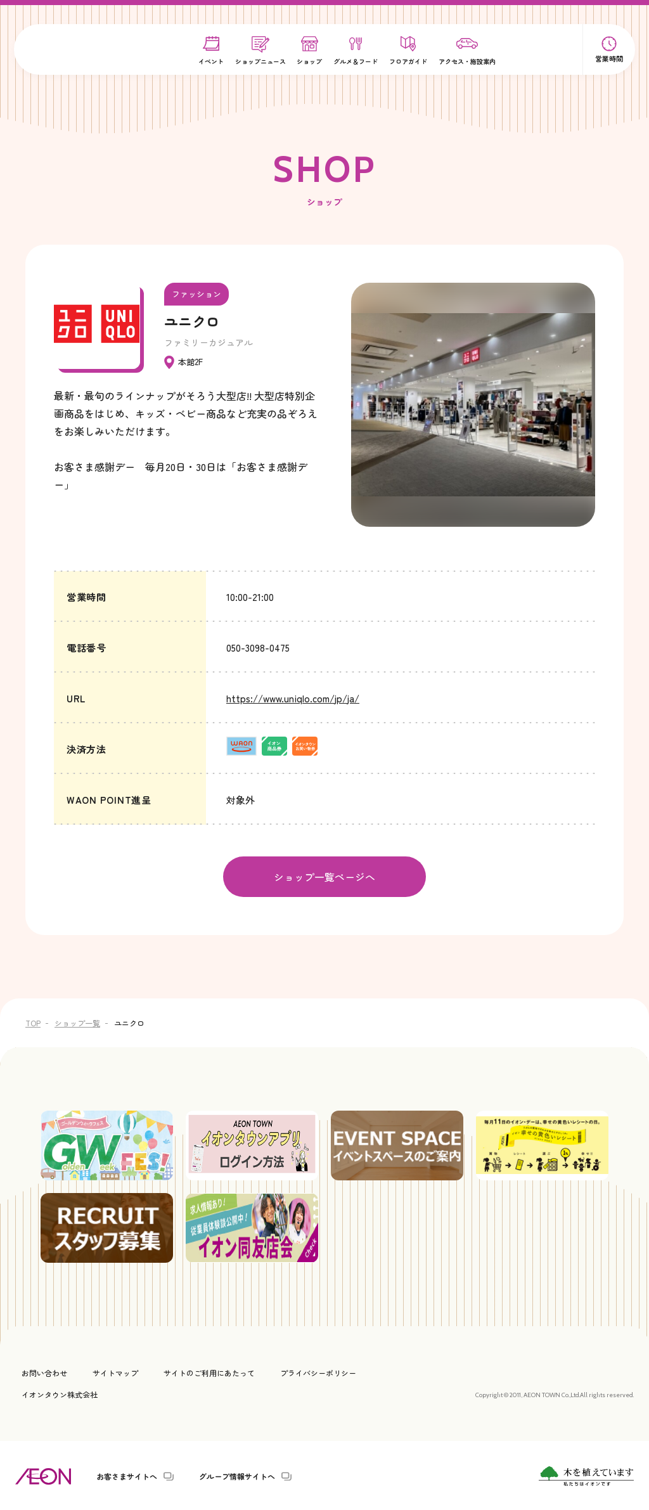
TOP (33, 1021)
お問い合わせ (44, 1371)
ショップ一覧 (77, 1021)
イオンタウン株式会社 (60, 1392)
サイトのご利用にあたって (209, 1371)
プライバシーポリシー (318, 1371)
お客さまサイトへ (126, 1475)
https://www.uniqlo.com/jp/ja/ (292, 698)
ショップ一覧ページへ (324, 876)
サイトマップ (115, 1371)
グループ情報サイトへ (237, 1475)
